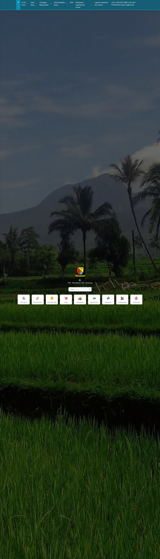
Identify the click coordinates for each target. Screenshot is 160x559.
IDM (71, 2)
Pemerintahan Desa (60, 3)
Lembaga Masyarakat (45, 3)
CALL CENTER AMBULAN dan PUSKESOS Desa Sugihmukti (123, 3)
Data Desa (34, 3)
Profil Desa (25, 3)
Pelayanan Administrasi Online (84, 4)
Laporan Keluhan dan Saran (101, 3)
